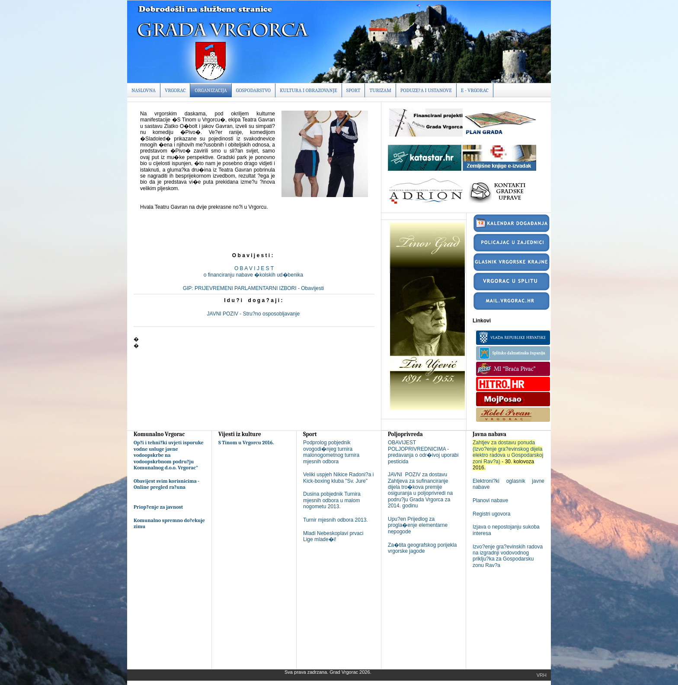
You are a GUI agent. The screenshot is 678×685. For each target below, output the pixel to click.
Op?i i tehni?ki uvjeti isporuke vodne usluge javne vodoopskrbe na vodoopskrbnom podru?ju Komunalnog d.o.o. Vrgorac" (169, 455)
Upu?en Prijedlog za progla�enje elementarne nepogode (418, 525)
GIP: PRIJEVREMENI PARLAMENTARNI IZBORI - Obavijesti (254, 288)
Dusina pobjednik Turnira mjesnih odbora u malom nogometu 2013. (332, 500)
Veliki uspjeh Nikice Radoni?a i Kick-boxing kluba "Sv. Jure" (338, 478)
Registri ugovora (491, 514)
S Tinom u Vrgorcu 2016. (246, 443)
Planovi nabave (490, 500)
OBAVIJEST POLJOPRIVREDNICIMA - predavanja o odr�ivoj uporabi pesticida (423, 452)
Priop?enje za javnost (158, 507)
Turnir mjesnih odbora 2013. (335, 520)
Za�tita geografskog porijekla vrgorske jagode (422, 548)
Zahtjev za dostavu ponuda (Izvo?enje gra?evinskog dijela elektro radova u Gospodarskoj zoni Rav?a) (508, 452)
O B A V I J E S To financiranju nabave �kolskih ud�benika (254, 271)
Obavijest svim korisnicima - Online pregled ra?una (166, 484)
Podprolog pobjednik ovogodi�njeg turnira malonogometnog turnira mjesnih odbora (331, 452)
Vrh (542, 675)
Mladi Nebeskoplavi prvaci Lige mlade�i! (333, 536)
